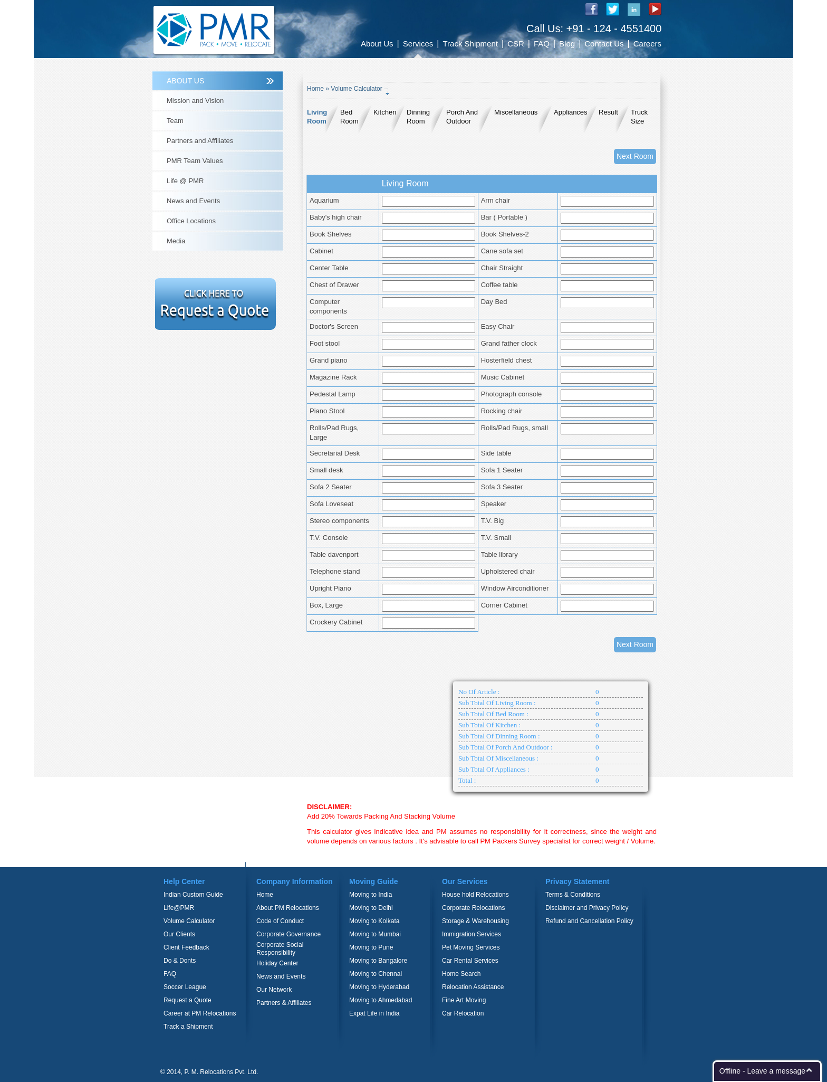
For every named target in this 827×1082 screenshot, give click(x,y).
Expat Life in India (374, 1013)
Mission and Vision (195, 101)
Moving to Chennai (375, 973)
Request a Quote (187, 1000)
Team (175, 121)
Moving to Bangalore (378, 960)
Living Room (317, 116)
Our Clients (179, 934)
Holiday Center (277, 963)
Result (608, 112)
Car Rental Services (470, 960)
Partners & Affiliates (284, 1003)
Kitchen (384, 112)
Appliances (571, 112)
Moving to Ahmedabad (380, 1000)
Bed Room (349, 116)
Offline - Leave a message (762, 1071)
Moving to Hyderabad (379, 987)
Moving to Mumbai (375, 934)
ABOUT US (185, 81)
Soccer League (185, 987)
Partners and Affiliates (200, 141)
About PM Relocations (287, 908)
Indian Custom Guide (193, 894)
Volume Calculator (189, 921)
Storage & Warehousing (475, 921)
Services (418, 43)
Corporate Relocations (473, 908)
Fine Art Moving (464, 1000)
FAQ (542, 43)
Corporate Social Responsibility (279, 948)
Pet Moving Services (470, 947)
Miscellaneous (515, 112)
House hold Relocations (475, 894)
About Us (377, 43)
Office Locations (191, 221)
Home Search (461, 973)
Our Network (274, 989)
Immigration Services (471, 934)
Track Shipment (470, 43)
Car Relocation (463, 1013)
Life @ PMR (185, 181)
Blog (567, 43)
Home (315, 88)
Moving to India (370, 894)
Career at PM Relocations (200, 1013)
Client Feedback (186, 947)
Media (176, 241)
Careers (647, 43)
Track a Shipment (188, 1026)
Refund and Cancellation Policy (589, 921)
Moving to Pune (371, 947)
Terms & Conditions (572, 894)
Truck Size (639, 116)
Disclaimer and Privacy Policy (586, 908)
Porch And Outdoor (462, 116)
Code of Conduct (280, 921)
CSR (515, 43)
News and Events (193, 201)
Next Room (635, 156)
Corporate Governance (288, 934)
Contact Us (603, 43)
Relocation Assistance (473, 987)
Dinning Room (418, 116)
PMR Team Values (195, 161)
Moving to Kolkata (374, 921)
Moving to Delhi (371, 908)
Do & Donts (180, 960)
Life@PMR (179, 908)
